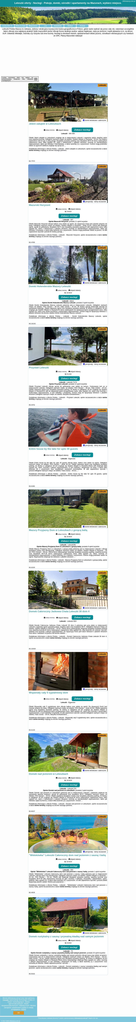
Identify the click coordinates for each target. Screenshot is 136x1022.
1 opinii (96, 873)
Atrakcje (70, 26)
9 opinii (90, 548)
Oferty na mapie (21, 26)
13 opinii (78, 385)
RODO (23, 1009)
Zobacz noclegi (82, 131)
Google (5, 1000)
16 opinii (96, 954)
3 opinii (84, 304)
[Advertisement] (68, 56)
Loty (45, 26)
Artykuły (82, 26)
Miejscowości (33, 26)
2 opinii (84, 791)
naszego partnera (60, 151)
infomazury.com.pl (129, 1)
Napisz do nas (93, 1018)
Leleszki (102, 85)
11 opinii (78, 223)
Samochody (58, 26)
